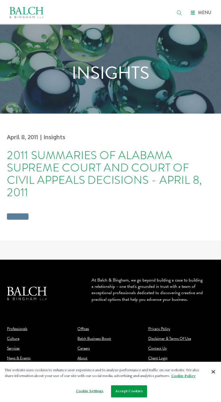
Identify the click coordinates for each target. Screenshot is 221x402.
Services (13, 348)
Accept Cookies (129, 391)
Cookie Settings (90, 391)
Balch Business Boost (94, 339)
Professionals (17, 329)
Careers (83, 348)
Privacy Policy (159, 329)
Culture (13, 339)
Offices (83, 329)
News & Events (19, 358)
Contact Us (157, 348)
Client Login (157, 358)
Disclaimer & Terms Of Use (169, 339)
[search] (179, 12)
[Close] (213, 371)
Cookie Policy (183, 376)
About (82, 358)
